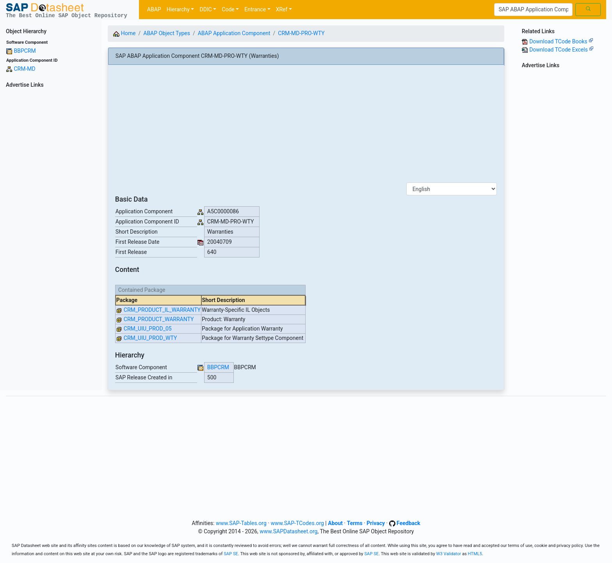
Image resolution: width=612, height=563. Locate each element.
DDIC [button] (205, 9)
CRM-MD (24, 69)
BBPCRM (25, 51)
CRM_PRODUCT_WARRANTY (159, 319)
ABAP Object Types (166, 33)
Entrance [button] (255, 9)
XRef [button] (282, 9)
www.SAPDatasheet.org (288, 531)
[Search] (533, 9)
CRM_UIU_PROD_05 (148, 328)
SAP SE (231, 553)
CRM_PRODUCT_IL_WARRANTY (162, 310)
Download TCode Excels (561, 49)
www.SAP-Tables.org (241, 523)
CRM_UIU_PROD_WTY (150, 338)
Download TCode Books (561, 41)
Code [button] (228, 9)
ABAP (154, 9)
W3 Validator (448, 553)
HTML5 (475, 553)
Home (124, 33)
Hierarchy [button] (178, 9)
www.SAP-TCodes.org (297, 523)
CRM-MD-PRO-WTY (301, 33)
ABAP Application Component (234, 33)
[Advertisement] (51, 208)
